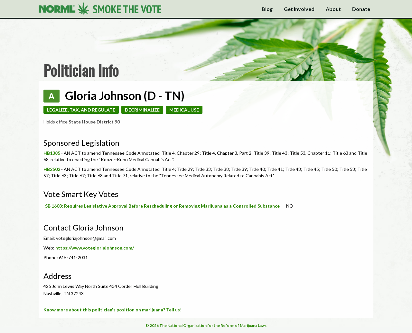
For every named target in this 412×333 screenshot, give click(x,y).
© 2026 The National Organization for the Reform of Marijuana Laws (206, 325)
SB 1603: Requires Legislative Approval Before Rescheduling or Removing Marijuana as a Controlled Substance (162, 206)
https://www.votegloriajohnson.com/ (94, 247)
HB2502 (51, 169)
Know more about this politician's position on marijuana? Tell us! (112, 309)
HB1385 (51, 153)
